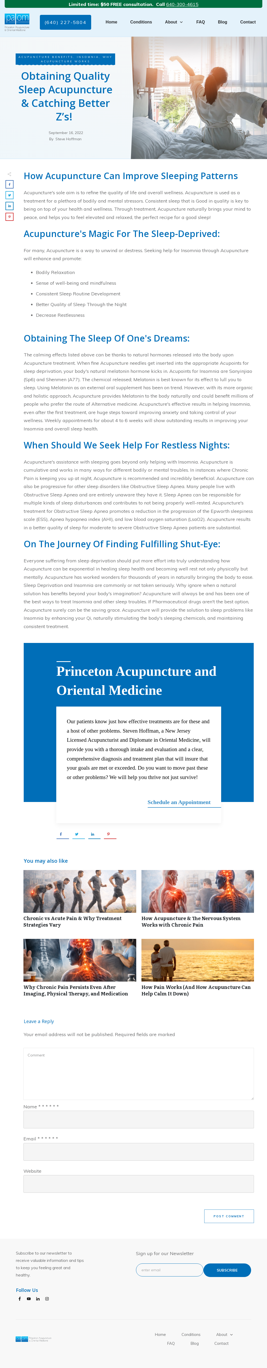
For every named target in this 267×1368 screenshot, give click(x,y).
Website (32, 1170)
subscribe (227, 1269)
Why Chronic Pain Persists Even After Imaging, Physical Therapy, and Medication (79, 969)
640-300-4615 (182, 4)
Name (41, 1106)
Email (40, 1138)
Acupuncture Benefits (45, 57)
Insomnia (88, 57)
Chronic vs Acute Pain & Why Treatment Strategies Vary (79, 900)
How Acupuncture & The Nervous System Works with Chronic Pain (197, 900)
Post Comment (229, 1215)
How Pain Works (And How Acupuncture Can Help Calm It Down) (197, 969)
